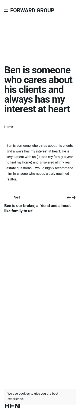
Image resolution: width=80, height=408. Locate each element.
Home (8, 127)
